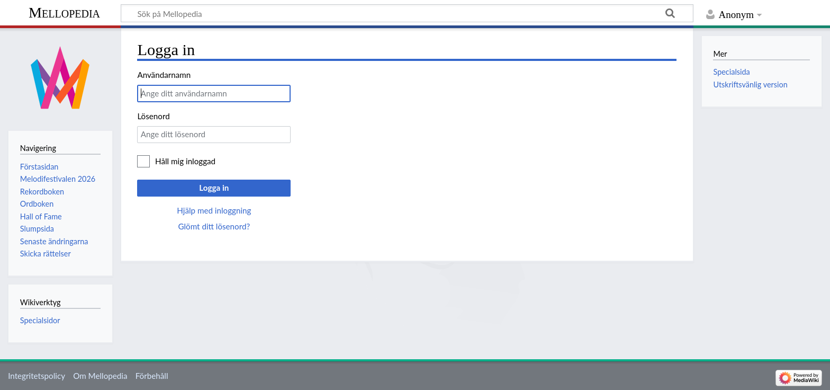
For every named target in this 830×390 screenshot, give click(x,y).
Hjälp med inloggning (214, 210)
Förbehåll (152, 375)
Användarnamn (164, 74)
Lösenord (153, 116)
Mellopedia (64, 12)
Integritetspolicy (36, 375)
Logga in (214, 187)
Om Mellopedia (100, 375)
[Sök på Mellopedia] (407, 13)
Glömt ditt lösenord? (214, 226)
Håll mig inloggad (185, 161)
